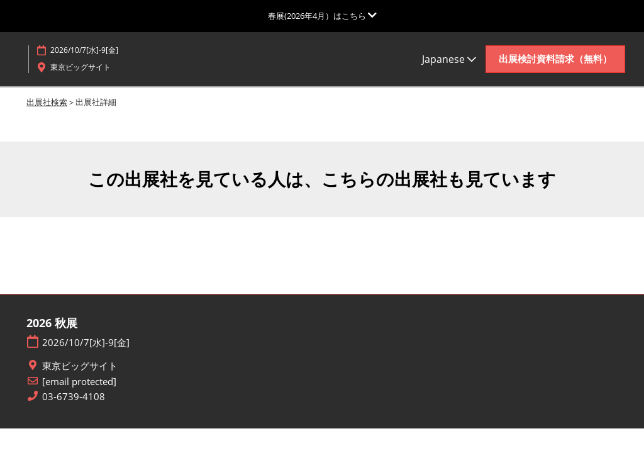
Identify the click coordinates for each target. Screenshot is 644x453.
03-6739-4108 (73, 397)
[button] (555, 59)
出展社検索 (46, 102)
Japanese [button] (449, 59)
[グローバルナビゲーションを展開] (322, 15)
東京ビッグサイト (80, 366)
